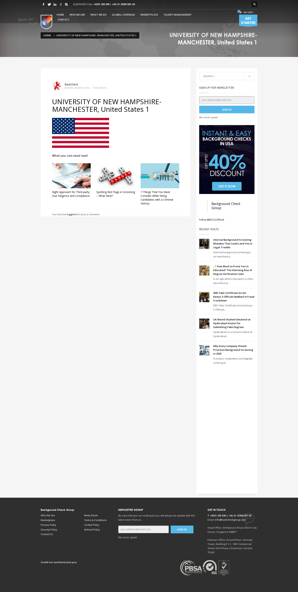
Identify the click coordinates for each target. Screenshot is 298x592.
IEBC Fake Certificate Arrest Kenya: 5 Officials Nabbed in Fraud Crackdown (233, 296)
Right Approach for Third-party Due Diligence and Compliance (71, 194)
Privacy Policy (48, 525)
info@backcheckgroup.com (230, 519)
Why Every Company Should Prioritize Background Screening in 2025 (233, 349)
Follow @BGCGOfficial (211, 219)
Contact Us (47, 534)
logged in (72, 214)
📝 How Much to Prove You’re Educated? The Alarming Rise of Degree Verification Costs (232, 270)
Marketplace (48, 520)
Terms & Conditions (95, 520)
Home (47, 35)
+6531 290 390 (101, 4)
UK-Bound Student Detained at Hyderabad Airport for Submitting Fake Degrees (231, 323)
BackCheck (71, 84)
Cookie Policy (91, 525)
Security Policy (49, 529)
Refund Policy (92, 529)
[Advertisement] (221, 427)
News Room (91, 515)
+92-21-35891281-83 (123, 4)
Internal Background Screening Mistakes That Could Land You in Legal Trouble (232, 243)
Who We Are (48, 515)
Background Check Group (226, 205)
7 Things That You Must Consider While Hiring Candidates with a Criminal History (157, 197)
